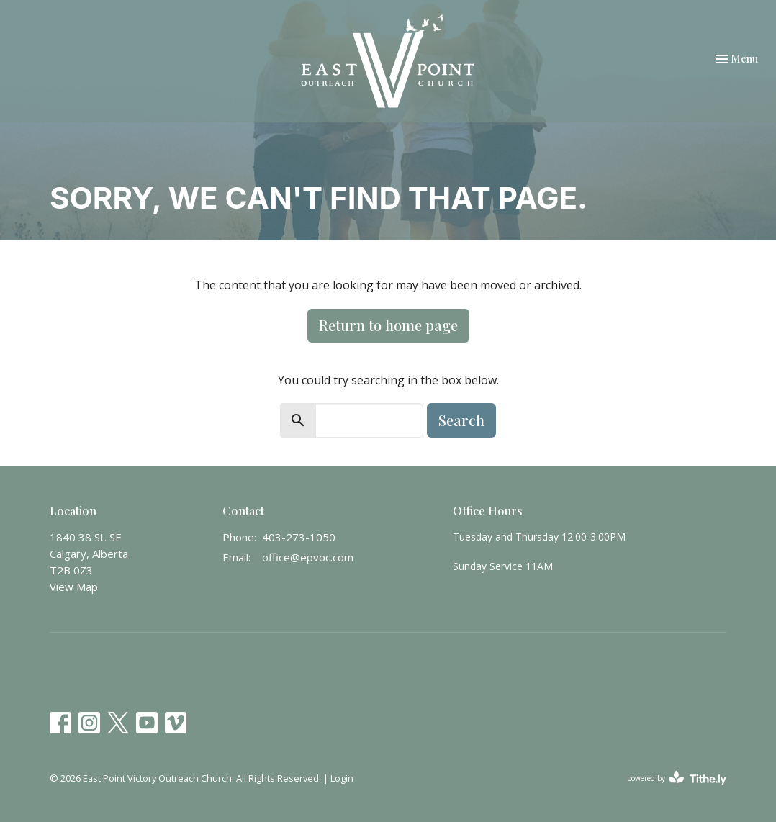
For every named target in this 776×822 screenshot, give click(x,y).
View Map (74, 586)
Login (341, 778)
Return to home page (388, 325)
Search (461, 420)
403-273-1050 (298, 537)
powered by (676, 778)
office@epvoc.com (307, 557)
